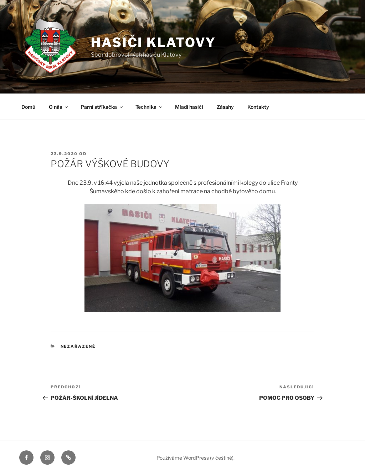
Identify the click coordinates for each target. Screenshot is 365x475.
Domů (28, 107)
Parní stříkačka (102, 107)
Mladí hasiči (189, 107)
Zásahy (225, 107)
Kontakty (258, 107)
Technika (149, 107)
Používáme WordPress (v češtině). (195, 458)
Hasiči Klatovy (153, 42)
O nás (59, 107)
